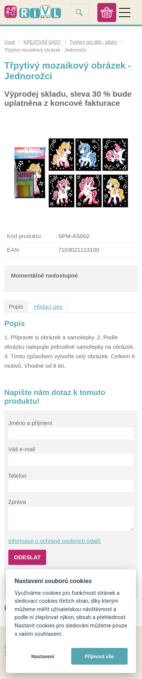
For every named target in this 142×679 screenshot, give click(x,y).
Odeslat (27, 557)
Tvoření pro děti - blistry (93, 42)
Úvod (9, 42)
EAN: (13, 249)
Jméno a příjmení (30, 423)
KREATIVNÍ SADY (42, 42)
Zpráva (17, 502)
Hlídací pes (48, 306)
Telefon (17, 475)
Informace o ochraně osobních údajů (54, 541)
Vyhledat (79, 12)
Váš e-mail (21, 449)
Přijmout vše (99, 656)
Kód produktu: (24, 236)
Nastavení (42, 656)
